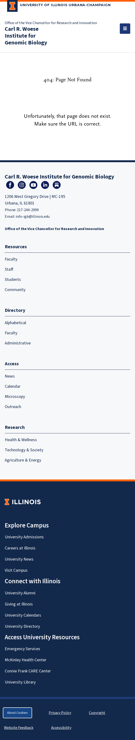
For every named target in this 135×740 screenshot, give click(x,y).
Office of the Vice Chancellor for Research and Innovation (51, 23)
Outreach (13, 407)
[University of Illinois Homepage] (23, 502)
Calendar (12, 386)
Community (15, 290)
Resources (16, 247)
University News (19, 559)
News (10, 376)
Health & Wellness (21, 440)
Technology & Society (24, 450)
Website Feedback (19, 727)
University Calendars (23, 615)
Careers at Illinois (20, 548)
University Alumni (20, 593)
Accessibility (61, 727)
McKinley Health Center (25, 660)
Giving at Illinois (19, 604)
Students (13, 280)
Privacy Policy (60, 712)
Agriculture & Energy (23, 460)
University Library (20, 682)
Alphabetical (15, 323)
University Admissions (24, 537)
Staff (9, 269)
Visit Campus (16, 570)
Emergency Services (22, 649)
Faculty (11, 259)
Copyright (97, 712)
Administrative (18, 343)
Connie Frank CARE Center (28, 671)
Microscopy (15, 397)
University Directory (22, 626)
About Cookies (17, 712)
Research (15, 427)
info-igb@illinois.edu (33, 216)
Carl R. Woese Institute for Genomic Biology (26, 36)
